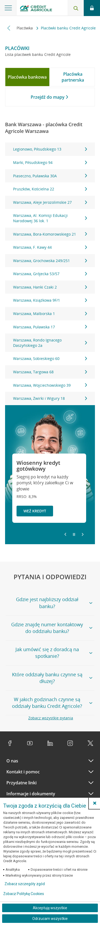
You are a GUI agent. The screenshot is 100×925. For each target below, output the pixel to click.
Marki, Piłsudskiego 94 (50, 162)
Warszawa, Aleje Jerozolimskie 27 (50, 202)
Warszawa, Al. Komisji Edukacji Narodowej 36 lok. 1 (50, 218)
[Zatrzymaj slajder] (74, 534)
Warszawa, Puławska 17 (50, 326)
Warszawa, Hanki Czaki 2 (50, 287)
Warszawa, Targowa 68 (50, 371)
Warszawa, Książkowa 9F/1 (50, 300)
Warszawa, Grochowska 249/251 (50, 260)
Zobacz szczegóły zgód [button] (25, 884)
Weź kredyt (34, 510)
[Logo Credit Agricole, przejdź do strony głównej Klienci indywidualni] (36, 9)
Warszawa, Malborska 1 (50, 313)
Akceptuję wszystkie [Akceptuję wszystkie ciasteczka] (50, 908)
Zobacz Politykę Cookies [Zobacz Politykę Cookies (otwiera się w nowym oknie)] (23, 894)
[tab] (27, 77)
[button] (94, 803)
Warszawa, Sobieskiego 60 (50, 358)
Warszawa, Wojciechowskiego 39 (50, 385)
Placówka (25, 27)
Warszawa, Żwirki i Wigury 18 (50, 398)
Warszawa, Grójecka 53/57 (50, 273)
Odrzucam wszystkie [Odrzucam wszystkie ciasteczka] (50, 918)
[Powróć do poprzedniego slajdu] (65, 534)
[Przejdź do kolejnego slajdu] (82, 534)
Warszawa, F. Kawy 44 (50, 247)
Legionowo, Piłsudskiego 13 (50, 149)
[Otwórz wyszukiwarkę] (76, 8)
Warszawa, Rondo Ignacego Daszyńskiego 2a (50, 342)
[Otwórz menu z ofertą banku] (8, 8)
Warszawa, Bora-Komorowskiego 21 (50, 234)
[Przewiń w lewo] (9, 28)
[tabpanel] (50, 274)
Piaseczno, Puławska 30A (50, 175)
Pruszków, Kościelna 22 (50, 188)
